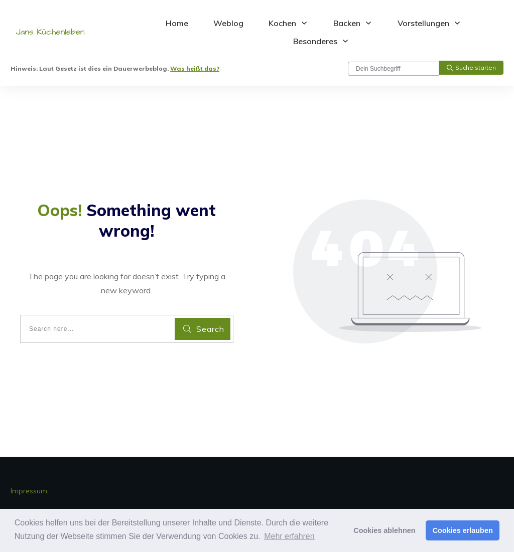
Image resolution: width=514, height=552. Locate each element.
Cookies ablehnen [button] (384, 530)
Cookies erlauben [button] (463, 530)
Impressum (29, 490)
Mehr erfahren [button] (289, 536)
